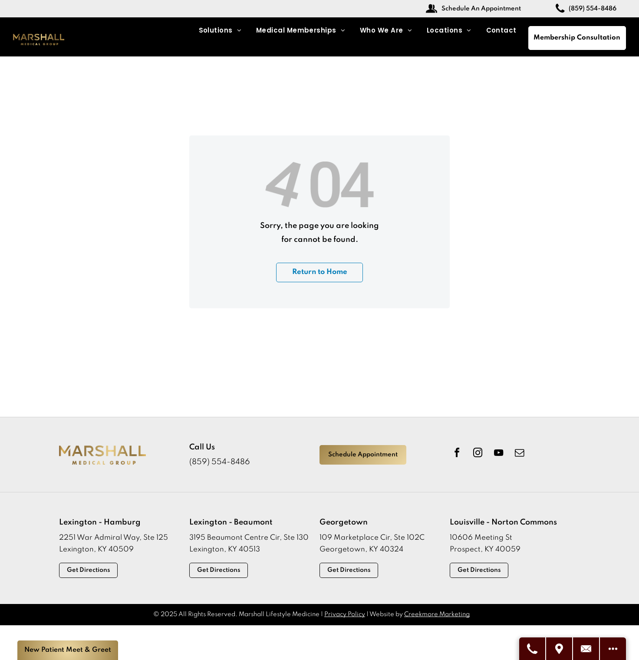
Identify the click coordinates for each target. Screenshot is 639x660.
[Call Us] (532, 648)
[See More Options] (613, 648)
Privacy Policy (344, 614)
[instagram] (477, 454)
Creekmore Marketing (437, 614)
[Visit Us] (559, 648)
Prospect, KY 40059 (485, 549)
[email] (519, 454)
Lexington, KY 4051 (222, 549)
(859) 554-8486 (219, 462)
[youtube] (498, 454)
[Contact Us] (586, 648)
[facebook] (457, 454)
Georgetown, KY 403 (357, 549)
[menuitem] (220, 30)
